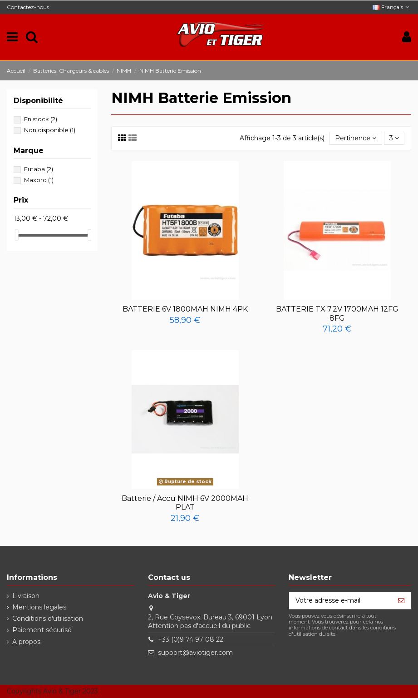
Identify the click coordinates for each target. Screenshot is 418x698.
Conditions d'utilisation (47, 618)
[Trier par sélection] (355, 138)
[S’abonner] (401, 600)
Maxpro (39, 179)
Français (392, 7)
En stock (40, 119)
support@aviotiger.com (195, 652)
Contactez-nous (28, 7)
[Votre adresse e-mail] (340, 600)
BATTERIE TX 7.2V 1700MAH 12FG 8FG (337, 313)
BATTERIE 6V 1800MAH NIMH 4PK (185, 309)
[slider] (17, 235)
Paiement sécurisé (42, 630)
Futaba (38, 169)
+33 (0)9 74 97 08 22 (190, 639)
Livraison (25, 596)
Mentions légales (39, 607)
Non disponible (49, 130)
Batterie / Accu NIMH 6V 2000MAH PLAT (185, 502)
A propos (26, 642)
